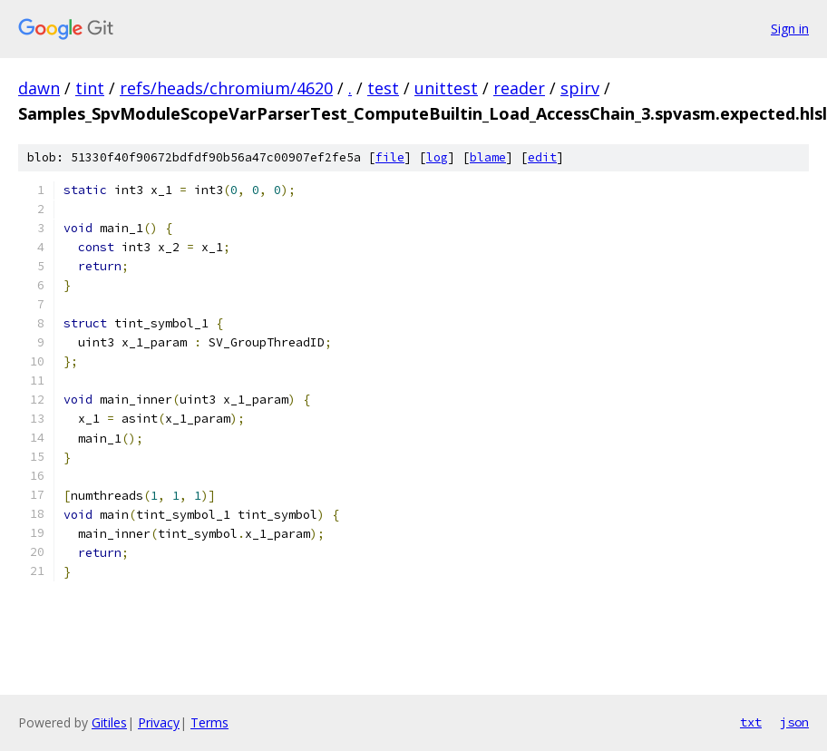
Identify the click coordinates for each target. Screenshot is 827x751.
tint (89, 88)
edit (542, 157)
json (794, 722)
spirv (579, 88)
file (389, 157)
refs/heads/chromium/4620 (226, 88)
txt (751, 722)
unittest (446, 88)
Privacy (159, 722)
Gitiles (109, 722)
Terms (209, 722)
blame (488, 157)
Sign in (790, 28)
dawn (39, 88)
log (437, 157)
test (383, 88)
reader (519, 88)
